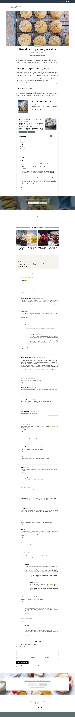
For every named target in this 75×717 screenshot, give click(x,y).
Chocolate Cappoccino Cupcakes (22, 247)
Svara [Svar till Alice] (22, 502)
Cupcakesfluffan (25, 347)
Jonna (22, 423)
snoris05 (23, 529)
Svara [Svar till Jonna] (22, 430)
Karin (22, 276)
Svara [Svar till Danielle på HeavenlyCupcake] (22, 305)
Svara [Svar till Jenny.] (22, 292)
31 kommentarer (41, 52)
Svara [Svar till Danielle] (27, 612)
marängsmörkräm (38, 80)
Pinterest (66, 1)
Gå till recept (33, 55)
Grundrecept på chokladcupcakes (53, 247)
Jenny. (22, 287)
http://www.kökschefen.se (53, 414)
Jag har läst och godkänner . (37, 205)
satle (22, 466)
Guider (51, 6)
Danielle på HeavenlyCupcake (28, 297)
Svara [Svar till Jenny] (22, 600)
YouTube (68, 1)
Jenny (22, 436)
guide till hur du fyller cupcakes (33, 75)
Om (58, 6)
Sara (22, 456)
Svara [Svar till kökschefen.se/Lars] (22, 418)
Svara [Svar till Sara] (22, 461)
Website (19, 266)
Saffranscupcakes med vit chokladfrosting (32, 247)
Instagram (64, 1)
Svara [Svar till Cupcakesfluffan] (22, 351)
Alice (22, 496)
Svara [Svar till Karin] (22, 281)
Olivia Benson (24, 311)
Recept (46, 6)
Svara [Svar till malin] (22, 621)
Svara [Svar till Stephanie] (22, 560)
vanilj (37, 218)
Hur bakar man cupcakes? (43, 109)
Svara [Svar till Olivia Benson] (22, 320)
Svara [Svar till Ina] (22, 490)
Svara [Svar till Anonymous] (22, 381)
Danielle (21, 222)
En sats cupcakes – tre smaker (43, 247)
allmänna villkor (42, 205)
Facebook (61, 1)
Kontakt (63, 6)
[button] (19, 121)
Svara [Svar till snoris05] (22, 536)
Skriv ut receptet (41, 55)
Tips (55, 6)
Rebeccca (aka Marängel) (27, 518)
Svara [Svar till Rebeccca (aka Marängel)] (22, 523)
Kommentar (18, 648)
